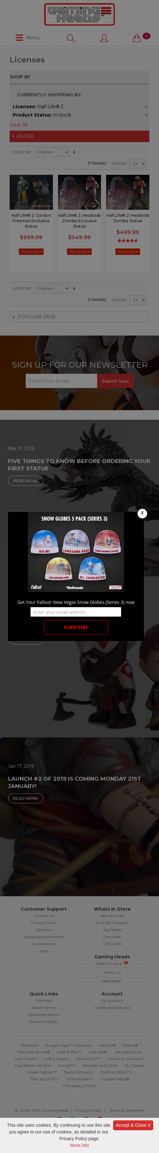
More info (79, 1145)
